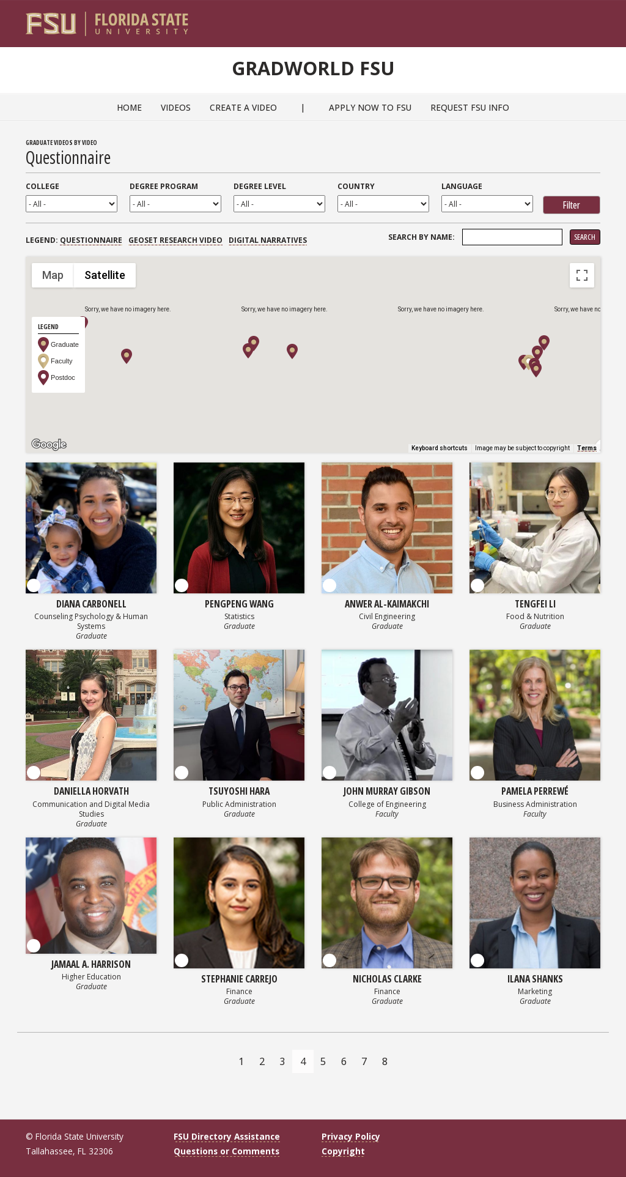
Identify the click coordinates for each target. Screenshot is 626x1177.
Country (356, 186)
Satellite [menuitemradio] (104, 275)
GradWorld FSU (313, 66)
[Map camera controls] (582, 381)
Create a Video (243, 107)
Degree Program (164, 186)
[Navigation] (599, 19)
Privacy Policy (351, 1136)
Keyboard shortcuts (439, 448)
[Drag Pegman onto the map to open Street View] (582, 426)
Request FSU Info (469, 107)
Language (461, 186)
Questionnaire (91, 240)
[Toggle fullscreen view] (582, 275)
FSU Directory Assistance (227, 1136)
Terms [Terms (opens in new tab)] (587, 448)
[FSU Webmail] (566, 19)
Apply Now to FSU (370, 107)
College (42, 186)
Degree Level (260, 186)
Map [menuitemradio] (53, 275)
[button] (253, 343)
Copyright (343, 1151)
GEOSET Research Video (175, 240)
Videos (176, 107)
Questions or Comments (226, 1151)
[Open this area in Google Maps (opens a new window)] (49, 445)
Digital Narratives (268, 240)
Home (129, 107)
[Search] (583, 19)
